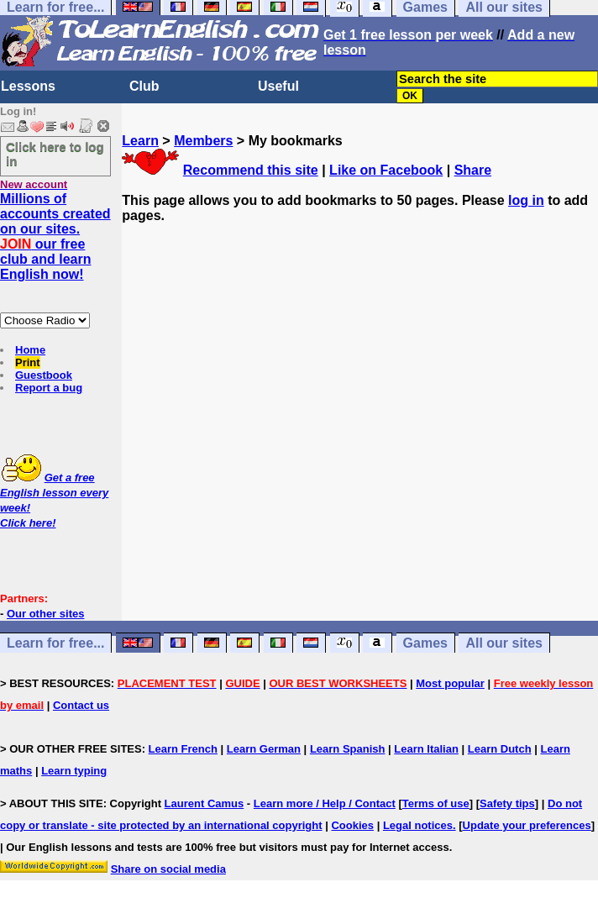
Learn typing (74, 770)
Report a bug (48, 387)
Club (144, 86)
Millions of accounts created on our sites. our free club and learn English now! (55, 236)
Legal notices (418, 825)
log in (526, 200)
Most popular (450, 683)
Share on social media (168, 869)
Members (203, 141)
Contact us (81, 705)
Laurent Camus (204, 803)
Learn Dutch (500, 749)
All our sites (504, 643)
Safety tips (507, 803)
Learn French (183, 749)
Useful (278, 86)
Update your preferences (527, 825)
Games (425, 643)
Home (30, 350)
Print (27, 362)
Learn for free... (55, 643)
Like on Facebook (386, 170)
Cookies (352, 825)
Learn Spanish (348, 749)
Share (472, 170)
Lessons (28, 86)
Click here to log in (55, 153)
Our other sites (45, 613)
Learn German (264, 749)
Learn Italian (426, 749)
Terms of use (435, 803)
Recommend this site (250, 170)
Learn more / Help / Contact (325, 803)
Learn (140, 141)
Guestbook (43, 375)
